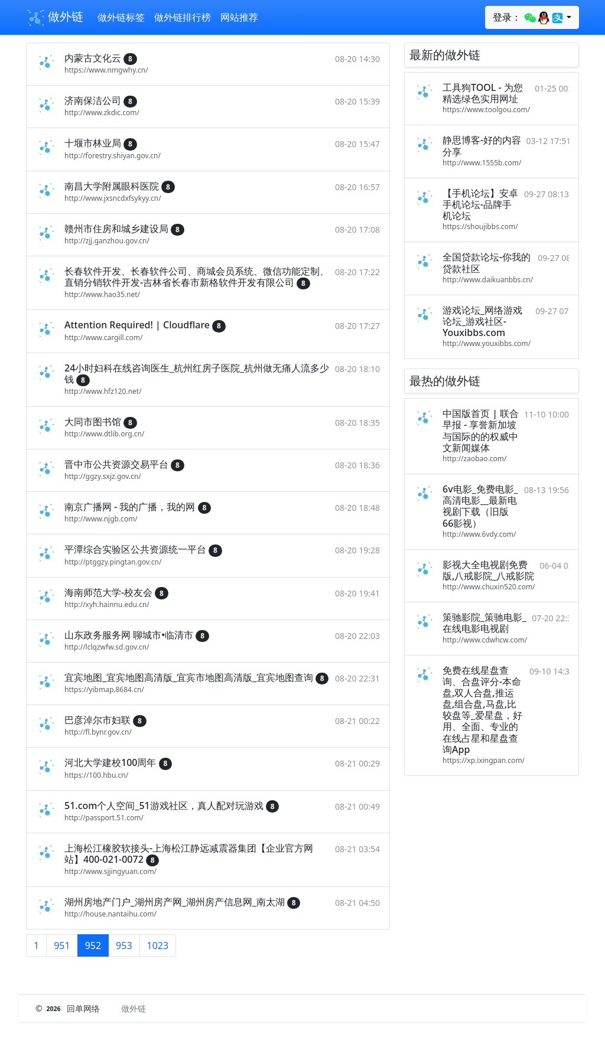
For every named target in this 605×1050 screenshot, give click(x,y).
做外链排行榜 (182, 17)
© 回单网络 (68, 1008)
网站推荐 (239, 17)
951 (62, 945)
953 (124, 945)
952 (93, 945)
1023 (158, 945)
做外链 (54, 17)
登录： (528, 18)
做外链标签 (121, 17)
